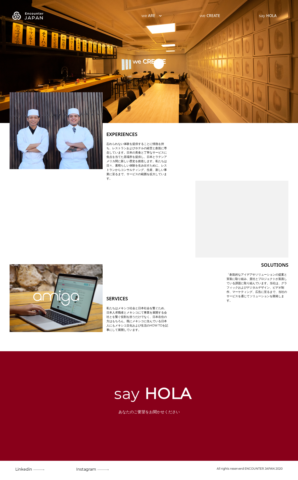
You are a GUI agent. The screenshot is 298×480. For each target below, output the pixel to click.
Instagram (87, 469)
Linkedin (26, 469)
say (268, 15)
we (148, 15)
